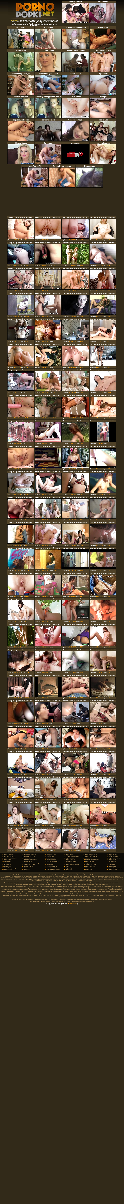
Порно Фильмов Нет (10, 858)
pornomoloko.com (52, 866)
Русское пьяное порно (72, 856)
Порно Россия (28, 861)
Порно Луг (69, 869)
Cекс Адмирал (51, 863)
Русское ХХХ (8, 863)
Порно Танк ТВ (70, 859)
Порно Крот (7, 859)
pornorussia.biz (51, 859)
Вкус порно (7, 864)
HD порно (27, 868)
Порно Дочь (69, 854)
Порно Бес (27, 869)
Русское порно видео (53, 861)
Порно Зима (50, 856)
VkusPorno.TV (51, 868)
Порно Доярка (70, 858)
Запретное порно (52, 854)
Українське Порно (29, 864)
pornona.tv (50, 864)
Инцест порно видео (30, 854)
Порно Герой (69, 868)
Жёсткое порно (8, 856)
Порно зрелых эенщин (72, 864)
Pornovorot (27, 858)
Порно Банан (51, 858)
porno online (7, 861)
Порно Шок (7, 866)
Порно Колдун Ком (29, 856)
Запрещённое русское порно (32, 863)
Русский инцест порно (10, 868)
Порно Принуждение (53, 869)
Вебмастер (72, 903)
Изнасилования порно (30, 859)
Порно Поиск (8, 869)
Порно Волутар (28, 866)
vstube (67, 866)
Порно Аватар (8, 854)
